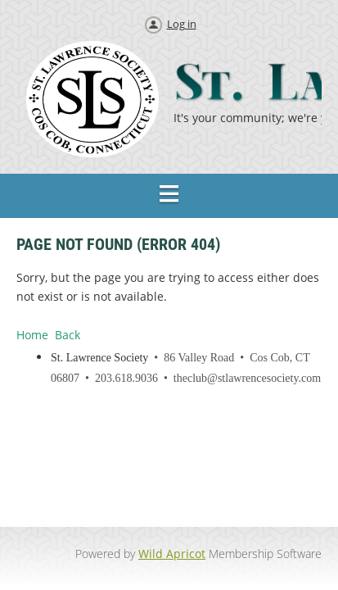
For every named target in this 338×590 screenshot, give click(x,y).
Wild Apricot (171, 553)
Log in (181, 23)
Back (67, 335)
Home (32, 335)
